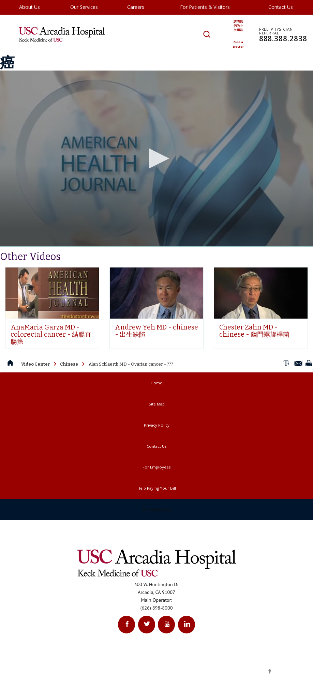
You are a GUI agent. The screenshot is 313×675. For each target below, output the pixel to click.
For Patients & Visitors (205, 7)
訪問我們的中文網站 (239, 26)
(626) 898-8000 (156, 625)
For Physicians (156, 527)
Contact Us (280, 7)
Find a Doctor (239, 46)
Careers (135, 7)
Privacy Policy (156, 442)
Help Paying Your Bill (156, 505)
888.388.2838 (285, 36)
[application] (156, 176)
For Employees (156, 484)
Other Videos (30, 274)
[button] (156, 176)
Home (156, 400)
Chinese (69, 381)
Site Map (157, 421)
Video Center (35, 381)
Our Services (84, 7)
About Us (29, 7)
